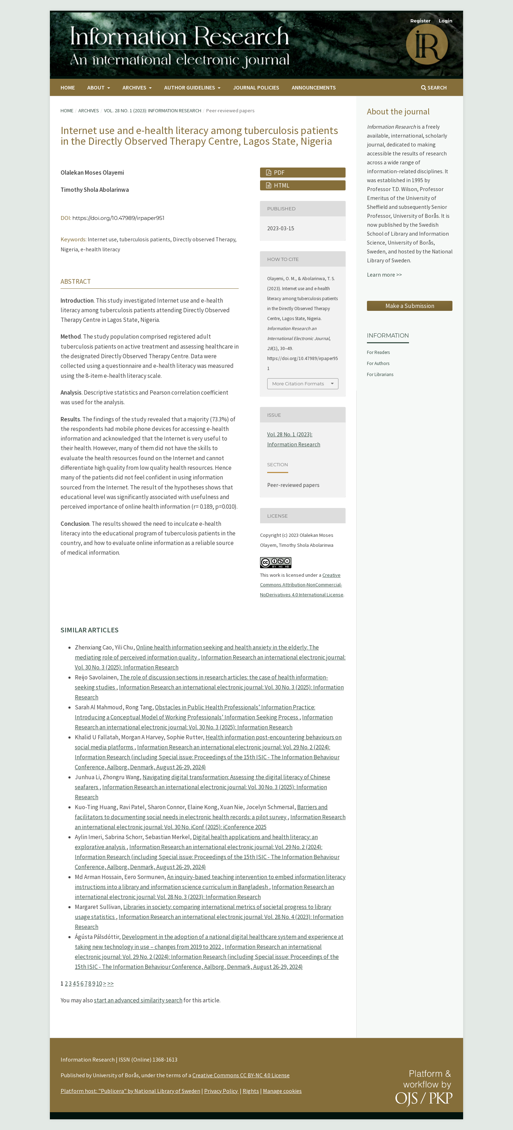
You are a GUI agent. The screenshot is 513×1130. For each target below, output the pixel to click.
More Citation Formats (298, 383)
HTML (281, 185)
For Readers (378, 352)
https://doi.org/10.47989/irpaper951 (118, 218)
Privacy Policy (221, 1090)
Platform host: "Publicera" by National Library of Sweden (130, 1090)
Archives (135, 87)
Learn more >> (384, 274)
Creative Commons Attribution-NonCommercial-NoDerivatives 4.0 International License (301, 585)
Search (434, 87)
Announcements (314, 87)
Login (445, 21)
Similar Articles (90, 629)
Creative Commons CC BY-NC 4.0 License (241, 1075)
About (96, 87)
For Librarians (380, 374)
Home (68, 87)
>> (110, 983)
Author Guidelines (190, 87)
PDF (279, 172)
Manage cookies (282, 1090)
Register (420, 21)
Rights (251, 1090)
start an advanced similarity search (138, 1000)
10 (99, 983)
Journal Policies (256, 87)
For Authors (378, 363)
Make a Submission (409, 306)
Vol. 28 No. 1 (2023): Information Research (152, 110)
